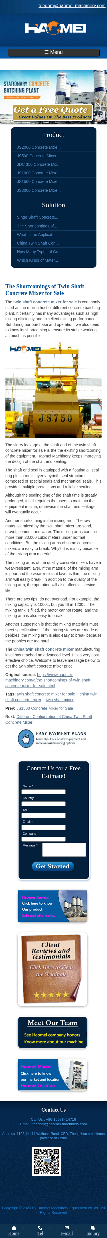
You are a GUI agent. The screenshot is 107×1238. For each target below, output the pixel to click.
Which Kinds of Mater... (37, 260)
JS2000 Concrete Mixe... (39, 147)
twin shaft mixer (59, 699)
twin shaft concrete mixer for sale (46, 694)
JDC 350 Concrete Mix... (39, 164)
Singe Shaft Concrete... (37, 217)
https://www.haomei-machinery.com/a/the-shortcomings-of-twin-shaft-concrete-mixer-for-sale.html (48, 680)
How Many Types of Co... (39, 251)
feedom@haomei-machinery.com (72, 5)
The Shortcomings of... (37, 226)
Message (30, 845)
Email (28, 821)
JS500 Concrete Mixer (37, 156)
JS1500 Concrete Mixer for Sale (45, 708)
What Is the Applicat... (36, 234)
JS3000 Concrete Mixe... (39, 190)
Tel (25, 810)
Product (53, 134)
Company (29, 833)
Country (28, 798)
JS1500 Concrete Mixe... (39, 181)
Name (28, 786)
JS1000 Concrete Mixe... (39, 173)
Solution (53, 205)
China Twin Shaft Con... (38, 243)
